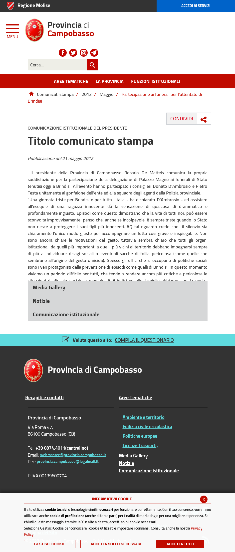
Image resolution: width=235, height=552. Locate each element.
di (70, 27)
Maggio (107, 94)
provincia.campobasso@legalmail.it (68, 461)
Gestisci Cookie (49, 544)
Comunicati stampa (55, 94)
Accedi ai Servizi (195, 5)
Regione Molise (33, 5)
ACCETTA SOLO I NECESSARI (116, 544)
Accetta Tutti (180, 544)
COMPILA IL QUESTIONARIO (144, 340)
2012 (87, 94)
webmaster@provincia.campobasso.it (73, 455)
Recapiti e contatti (44, 397)
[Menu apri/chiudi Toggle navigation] (13, 30)
